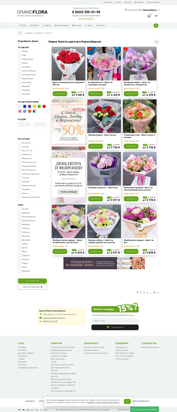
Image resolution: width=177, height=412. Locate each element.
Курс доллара (57, 359)
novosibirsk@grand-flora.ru (54, 318)
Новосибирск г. (151, 10)
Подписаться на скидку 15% (63, 382)
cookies (61, 400)
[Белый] (20, 106)
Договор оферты (26, 353)
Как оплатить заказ (124, 356)
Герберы (26, 90)
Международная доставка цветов (63, 375)
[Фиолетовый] (29, 106)
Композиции (62, 26)
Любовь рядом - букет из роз (102, 135)
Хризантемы (27, 79)
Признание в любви (31, 197)
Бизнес (25, 193)
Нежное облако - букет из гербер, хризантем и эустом (101, 241)
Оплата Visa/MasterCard (63, 347)
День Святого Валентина (137, 401)
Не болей (26, 143)
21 (137, 246)
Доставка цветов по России (60, 369)
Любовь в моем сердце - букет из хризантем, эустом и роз (67, 241)
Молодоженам (28, 217)
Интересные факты (150, 347)
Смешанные (27, 59)
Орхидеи (26, 67)
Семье (25, 244)
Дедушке (26, 271)
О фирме (22, 347)
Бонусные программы (61, 379)
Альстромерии (28, 71)
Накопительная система (62, 365)
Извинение (26, 158)
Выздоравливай (29, 166)
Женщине (26, 240)
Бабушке (26, 225)
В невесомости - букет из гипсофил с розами (100, 84)
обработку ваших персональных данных (103, 402)
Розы (22, 26)
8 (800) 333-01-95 (86, 12)
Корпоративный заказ (94, 347)
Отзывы (21, 359)
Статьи (100, 26)
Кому (88, 26)
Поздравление (28, 186)
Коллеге (25, 259)
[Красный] (44, 106)
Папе (24, 267)
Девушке (26, 213)
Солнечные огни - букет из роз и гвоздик (139, 136)
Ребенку (25, 232)
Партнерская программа (96, 353)
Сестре (25, 209)
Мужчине (26, 236)
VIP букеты (43, 401)
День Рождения (29, 170)
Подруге (26, 256)
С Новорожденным (30, 174)
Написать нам (121, 350)
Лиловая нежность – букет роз (103, 188)
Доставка (138, 2)
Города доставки (59, 356)
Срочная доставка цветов (63, 391)
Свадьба (26, 189)
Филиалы (22, 362)
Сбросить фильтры (32, 287)
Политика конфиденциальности (28, 366)
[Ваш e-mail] (115, 321)
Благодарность (29, 162)
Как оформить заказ (124, 353)
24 (154, 292)
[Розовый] (20, 111)
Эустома (26, 94)
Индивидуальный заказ (61, 350)
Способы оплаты (59, 353)
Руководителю (28, 221)
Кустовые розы (29, 75)
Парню (25, 263)
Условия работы (91, 350)
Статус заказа (153, 2)
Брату (24, 248)
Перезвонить (121, 347)
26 (66, 88)
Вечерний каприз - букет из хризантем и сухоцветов (137, 84)
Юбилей (25, 182)
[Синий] (25, 106)
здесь (132, 315)
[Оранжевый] (29, 111)
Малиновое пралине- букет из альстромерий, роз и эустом (138, 189)
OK (127, 401)
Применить (32, 281)
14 (137, 88)
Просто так (27, 151)
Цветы (47, 26)
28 (102, 194)
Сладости (29, 401)
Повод (77, 26)
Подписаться (115, 327)
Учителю (26, 228)
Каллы (24, 63)
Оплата (127, 2)
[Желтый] (34, 106)
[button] (144, 409)
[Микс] (34, 111)
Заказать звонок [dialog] (86, 19)
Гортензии (26, 82)
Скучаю (25, 178)
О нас (118, 2)
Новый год (26, 155)
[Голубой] (25, 111)
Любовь (25, 147)
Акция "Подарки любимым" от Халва (63, 386)
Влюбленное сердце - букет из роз (139, 241)
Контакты (108, 2)
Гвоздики (26, 86)
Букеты (34, 26)
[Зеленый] (39, 106)
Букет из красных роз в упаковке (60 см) (68, 84)
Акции (53, 362)
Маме (24, 252)
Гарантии (22, 356)
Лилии (24, 51)
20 (102, 88)
